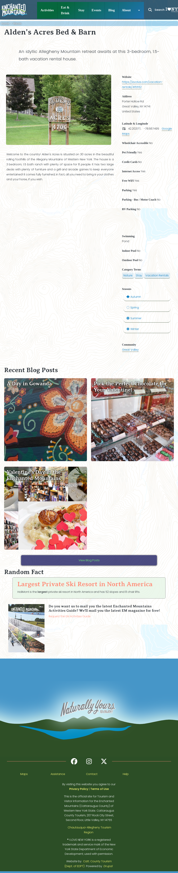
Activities (47, 10)
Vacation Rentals (157, 275)
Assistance (58, 774)
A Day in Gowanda (29, 384)
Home (5, 23)
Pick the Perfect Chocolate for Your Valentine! (130, 387)
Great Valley (130, 350)
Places (17, 23)
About (126, 10)
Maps (24, 774)
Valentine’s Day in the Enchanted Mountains (34, 475)
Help (126, 774)
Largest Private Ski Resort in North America (85, 584)
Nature (127, 275)
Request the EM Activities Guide (70, 616)
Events (96, 10)
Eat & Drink (65, 10)
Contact (91, 774)
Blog (111, 10)
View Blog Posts (89, 560)
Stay (81, 10)
